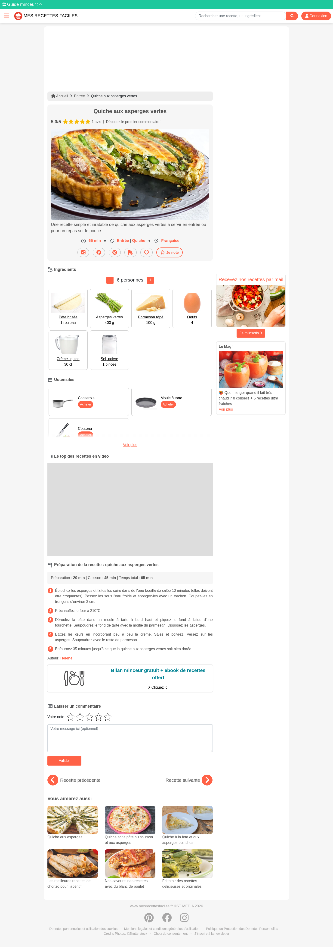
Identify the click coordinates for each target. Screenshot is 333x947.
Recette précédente (74, 780)
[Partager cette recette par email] (83, 252)
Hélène (66, 658)
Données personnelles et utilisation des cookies (83, 929)
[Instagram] (184, 920)
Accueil (59, 96)
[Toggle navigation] (6, 16)
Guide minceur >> (24, 4)
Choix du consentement (171, 933)
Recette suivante (189, 780)
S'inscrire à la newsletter (211, 933)
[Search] (292, 16)
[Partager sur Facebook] (99, 252)
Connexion (316, 16)
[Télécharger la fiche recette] (130, 252)
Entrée (79, 96)
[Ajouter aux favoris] (146, 252)
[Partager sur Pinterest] (115, 252)
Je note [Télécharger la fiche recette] (169, 252)
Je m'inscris (251, 333)
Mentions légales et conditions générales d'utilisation (162, 929)
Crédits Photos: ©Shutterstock (125, 933)
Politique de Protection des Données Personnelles (242, 929)
